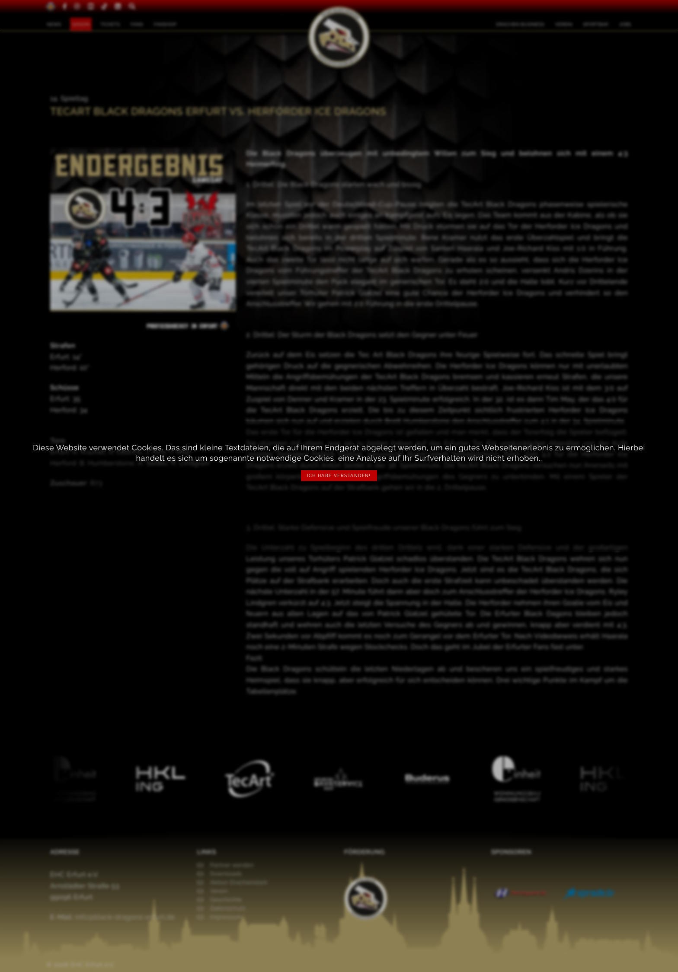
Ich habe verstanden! (339, 475)
